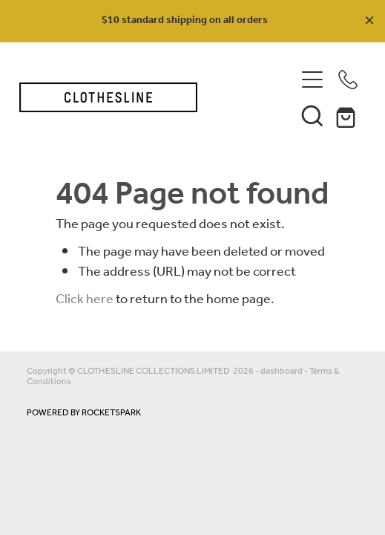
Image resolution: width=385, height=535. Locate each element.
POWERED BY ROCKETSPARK (84, 412)
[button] (312, 115)
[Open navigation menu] (312, 79)
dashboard (281, 371)
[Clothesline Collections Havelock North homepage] (149, 97)
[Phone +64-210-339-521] (348, 79)
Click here (84, 299)
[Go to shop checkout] (348, 115)
